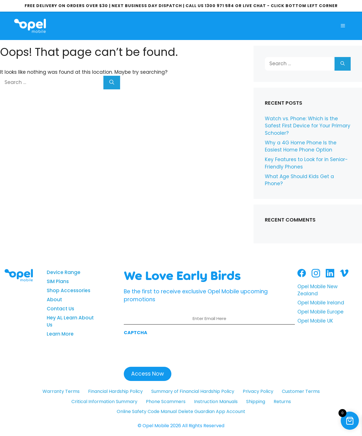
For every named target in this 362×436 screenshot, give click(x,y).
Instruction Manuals (216, 401)
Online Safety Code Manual (147, 411)
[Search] (111, 82)
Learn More (60, 333)
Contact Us (60, 308)
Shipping (255, 401)
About (54, 299)
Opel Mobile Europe (320, 311)
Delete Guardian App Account (211, 411)
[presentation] (167, 349)
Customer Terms (301, 391)
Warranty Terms (61, 391)
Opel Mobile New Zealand (317, 290)
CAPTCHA (135, 332)
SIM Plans (58, 281)
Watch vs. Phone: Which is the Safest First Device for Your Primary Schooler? (307, 125)
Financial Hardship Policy (115, 391)
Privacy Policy (258, 391)
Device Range (63, 272)
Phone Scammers (166, 401)
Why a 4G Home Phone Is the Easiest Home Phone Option (301, 146)
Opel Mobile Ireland (320, 302)
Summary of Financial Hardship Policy (192, 391)
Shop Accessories (68, 290)
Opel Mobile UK (315, 320)
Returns (282, 401)
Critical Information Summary (104, 401)
